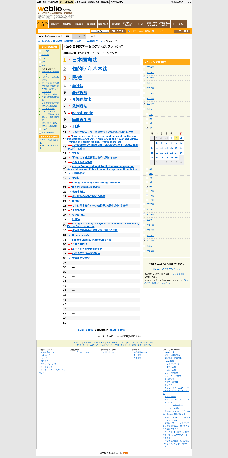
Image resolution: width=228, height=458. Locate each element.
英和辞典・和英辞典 (63, 41)
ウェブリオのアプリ (80, 352)
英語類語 (67, 24)
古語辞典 (105, 2)
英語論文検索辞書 (49, 94)
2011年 (150, 83)
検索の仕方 (45, 355)
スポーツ (109, 345)
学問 (79, 41)
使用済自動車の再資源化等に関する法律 (95, 230)
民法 (77, 78)
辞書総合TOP (177, 2)
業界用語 (45, 54)
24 (181, 152)
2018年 (150, 209)
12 (156, 147)
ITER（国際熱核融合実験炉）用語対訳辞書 (50, 117)
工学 (43, 62)
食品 (122, 345)
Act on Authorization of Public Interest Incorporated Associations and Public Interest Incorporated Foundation (102, 168)
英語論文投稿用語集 (50, 103)
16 (176, 147)
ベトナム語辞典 (171, 382)
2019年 (150, 214)
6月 (151, 173)
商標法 (76, 201)
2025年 (150, 246)
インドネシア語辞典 (173, 376)
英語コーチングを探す (152, 24)
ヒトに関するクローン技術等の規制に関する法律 (100, 205)
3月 (151, 123)
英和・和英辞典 (66, 2)
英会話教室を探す (164, 24)
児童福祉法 (78, 210)
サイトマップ (46, 367)
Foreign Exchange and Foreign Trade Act (96, 182)
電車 (108, 343)
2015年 (150, 103)
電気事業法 (78, 191)
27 (161, 157)
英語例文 (55, 24)
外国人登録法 (79, 244)
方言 (134, 345)
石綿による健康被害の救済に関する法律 (95, 157)
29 (171, 157)
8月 (151, 182)
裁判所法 (79, 106)
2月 (151, 119)
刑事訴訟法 (78, 173)
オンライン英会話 (128, 24)
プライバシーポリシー (50, 364)
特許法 (76, 177)
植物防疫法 (78, 215)
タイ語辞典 (169, 379)
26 (156, 157)
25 (152, 157)
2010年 (150, 77)
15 (171, 147)
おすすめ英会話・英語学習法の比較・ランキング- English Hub (176, 444)
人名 (128, 345)
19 (156, 152)
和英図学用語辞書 (49, 106)
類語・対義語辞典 (50, 2)
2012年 (150, 88)
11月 (151, 195)
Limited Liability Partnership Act (91, 239)
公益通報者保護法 (82, 162)
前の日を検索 (85, 330)
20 (161, 152)
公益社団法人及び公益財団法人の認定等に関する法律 (102, 132)
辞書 (39, 2)
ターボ (140, 24)
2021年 (150, 225)
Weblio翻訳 (169, 361)
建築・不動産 (142, 343)
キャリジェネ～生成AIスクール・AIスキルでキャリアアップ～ (176, 391)
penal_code (82, 113)
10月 (151, 191)
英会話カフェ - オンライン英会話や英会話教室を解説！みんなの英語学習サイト (176, 426)
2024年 (150, 240)
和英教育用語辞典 (49, 126)
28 (166, 157)
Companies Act (81, 235)
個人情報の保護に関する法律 (88, 196)
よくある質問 (178, 274)
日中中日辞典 (80, 2)
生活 (84, 345)
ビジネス (45, 51)
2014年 (150, 98)
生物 (117, 345)
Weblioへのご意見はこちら (166, 269)
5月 (151, 169)
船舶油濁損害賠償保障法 (86, 187)
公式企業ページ (140, 352)
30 (176, 157)
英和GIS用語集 (48, 109)
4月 (151, 128)
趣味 (102, 345)
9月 (151, 187)
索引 (68, 36)
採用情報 (137, 358)
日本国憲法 (84, 60)
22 (171, 152)
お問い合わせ (108, 352)
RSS (126, 453)
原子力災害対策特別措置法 (87, 249)
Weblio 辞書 (44, 41)
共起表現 (79, 24)
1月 (151, 114)
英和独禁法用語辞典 (50, 83)
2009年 (150, 72)
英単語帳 (91, 24)
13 (161, 147)
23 (176, 152)
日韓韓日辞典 (93, 2)
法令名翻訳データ (93, 41)
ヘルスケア (46, 129)
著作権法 (79, 92)
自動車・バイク (118, 343)
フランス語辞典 (171, 373)
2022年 (150, 230)
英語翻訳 (116, 24)
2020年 (150, 220)
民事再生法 (81, 120)
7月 (151, 178)
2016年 (150, 109)
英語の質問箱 (170, 397)
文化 (79, 345)
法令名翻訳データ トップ (50, 36)
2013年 (150, 93)
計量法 (76, 219)
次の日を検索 (117, 330)
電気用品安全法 (81, 258)
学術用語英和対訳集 (50, 86)
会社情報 (137, 355)
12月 (151, 200)
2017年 (150, 204)
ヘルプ (188, 2)
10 (181, 143)
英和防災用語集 (48, 111)
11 (152, 147)
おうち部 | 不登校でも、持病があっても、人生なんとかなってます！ (176, 435)
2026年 (150, 251)
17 (181, 147)
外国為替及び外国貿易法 (86, 253)
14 (166, 147)
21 (166, 152)
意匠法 (76, 153)
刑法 (76, 126)
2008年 (150, 67)
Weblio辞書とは (47, 352)
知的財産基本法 (90, 69)
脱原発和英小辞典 (49, 123)
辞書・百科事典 (48, 132)
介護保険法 (81, 99)
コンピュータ (47, 58)
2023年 (150, 235)
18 (152, 152)
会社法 (77, 86)
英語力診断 (103, 24)
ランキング (79, 36)
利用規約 (44, 361)
